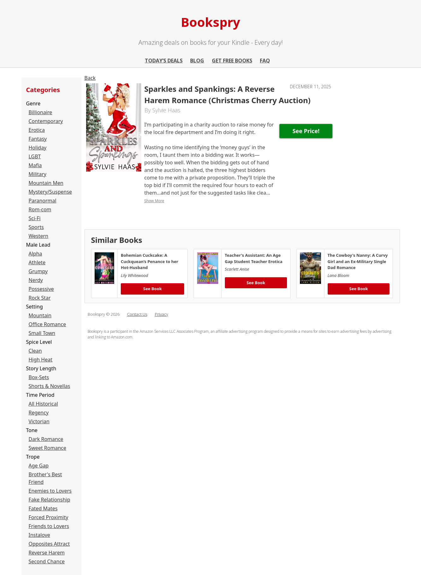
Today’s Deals (164, 60)
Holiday (38, 147)
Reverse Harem (47, 552)
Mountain (40, 315)
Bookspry (210, 22)
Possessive (41, 288)
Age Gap (39, 465)
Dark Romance (46, 439)
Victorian (39, 421)
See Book (152, 288)
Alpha (35, 253)
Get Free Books (232, 60)
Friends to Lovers (49, 526)
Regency (39, 412)
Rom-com (40, 209)
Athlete (37, 262)
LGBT (35, 156)
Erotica (37, 129)
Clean (35, 350)
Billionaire (40, 112)
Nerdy (36, 280)
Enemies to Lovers (50, 490)
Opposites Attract (49, 543)
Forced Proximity (48, 517)
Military (37, 174)
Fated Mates (43, 508)
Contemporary (46, 121)
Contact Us (137, 314)
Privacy (161, 314)
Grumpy (38, 271)
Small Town (42, 333)
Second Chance (47, 561)
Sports (36, 227)
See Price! (305, 131)
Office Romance (47, 324)
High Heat (41, 359)
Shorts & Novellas (49, 386)
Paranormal (42, 200)
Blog (197, 60)
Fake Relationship (49, 499)
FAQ (265, 60)
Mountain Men (46, 182)
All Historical (43, 403)
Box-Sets (39, 377)
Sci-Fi (35, 218)
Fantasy (38, 138)
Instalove (39, 534)
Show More (154, 200)
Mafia (35, 165)
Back (90, 77)
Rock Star (40, 297)
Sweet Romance (48, 447)
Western (39, 235)
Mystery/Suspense (50, 191)
